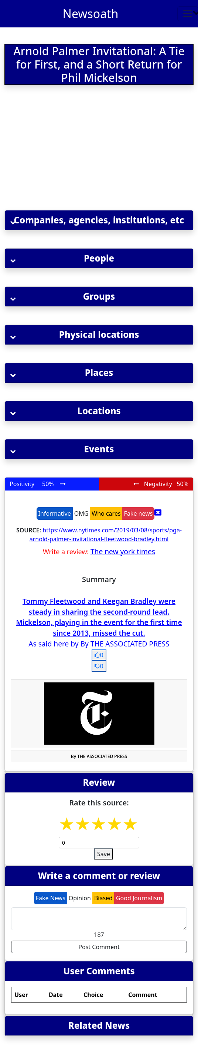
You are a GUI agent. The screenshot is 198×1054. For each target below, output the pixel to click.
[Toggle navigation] (187, 13)
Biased (103, 898)
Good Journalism (139, 898)
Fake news (138, 513)
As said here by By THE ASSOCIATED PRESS (99, 644)
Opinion (80, 898)
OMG (81, 513)
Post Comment (98, 947)
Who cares (106, 513)
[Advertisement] (88, 149)
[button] (99, 220)
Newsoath (91, 13)
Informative (54, 513)
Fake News (50, 898)
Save (103, 854)
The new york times (123, 551)
